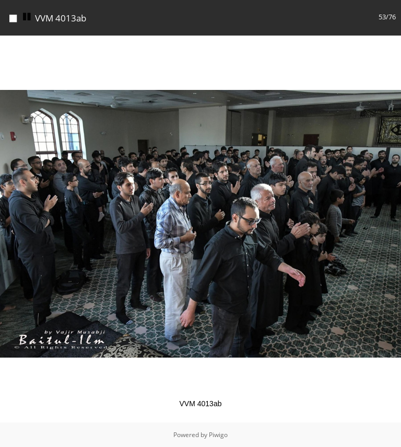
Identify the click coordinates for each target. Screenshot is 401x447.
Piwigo (218, 434)
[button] (391, 45)
